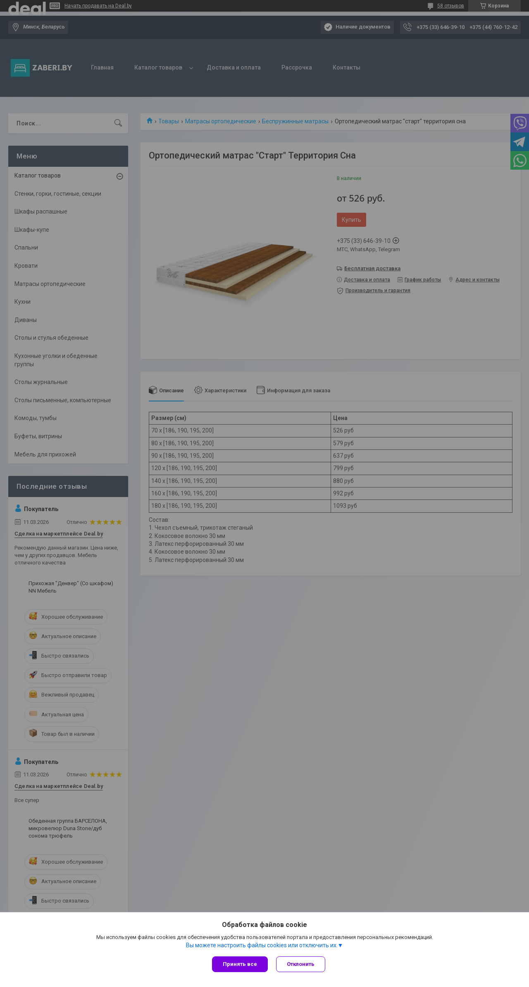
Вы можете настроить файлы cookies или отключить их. (262, 945)
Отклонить (301, 964)
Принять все (240, 964)
